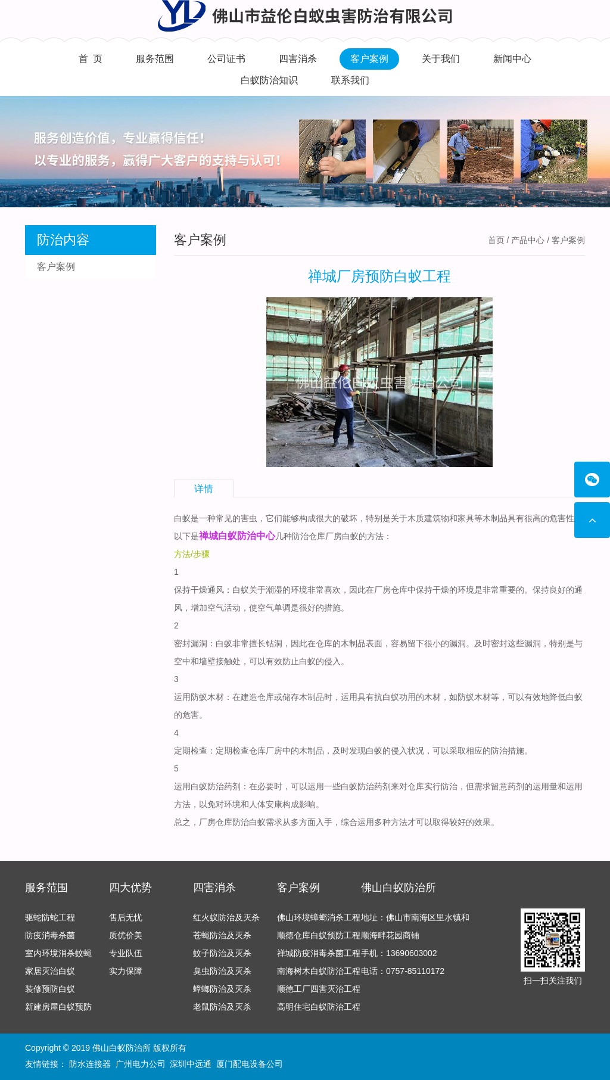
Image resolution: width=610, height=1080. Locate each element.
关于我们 (441, 59)
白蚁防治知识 (269, 80)
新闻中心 (512, 59)
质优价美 (125, 935)
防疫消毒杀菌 (50, 935)
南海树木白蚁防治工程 (318, 971)
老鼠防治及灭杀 (222, 1006)
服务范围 (155, 59)
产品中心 (527, 240)
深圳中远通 (190, 1064)
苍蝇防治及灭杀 (222, 935)
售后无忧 (125, 917)
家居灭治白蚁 (50, 971)
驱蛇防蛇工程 (50, 917)
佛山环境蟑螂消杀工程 (318, 917)
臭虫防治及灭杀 (222, 971)
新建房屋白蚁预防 (58, 1006)
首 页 (91, 59)
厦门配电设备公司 (249, 1064)
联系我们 (350, 80)
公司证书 (226, 59)
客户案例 (369, 59)
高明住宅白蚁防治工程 (318, 1006)
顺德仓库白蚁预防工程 (318, 935)
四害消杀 (298, 59)
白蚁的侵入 (386, 750)
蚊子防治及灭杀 (222, 953)
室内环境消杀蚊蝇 (58, 953)
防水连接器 (90, 1064)
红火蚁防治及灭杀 (226, 917)
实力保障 (125, 971)
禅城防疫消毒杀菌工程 (318, 953)
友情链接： (46, 1064)
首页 (496, 240)
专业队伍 (125, 953)
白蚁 (240, 590)
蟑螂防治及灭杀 (222, 989)
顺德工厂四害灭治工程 (318, 989)
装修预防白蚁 (50, 989)
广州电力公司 (141, 1064)
